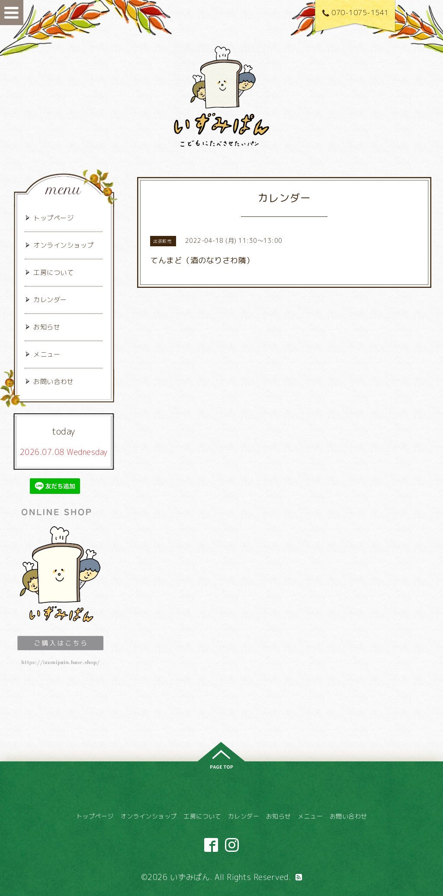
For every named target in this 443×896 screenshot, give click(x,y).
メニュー (46, 354)
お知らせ (46, 327)
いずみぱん (190, 877)
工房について (53, 272)
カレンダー (50, 299)
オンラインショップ (63, 245)
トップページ (53, 217)
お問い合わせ (53, 381)
